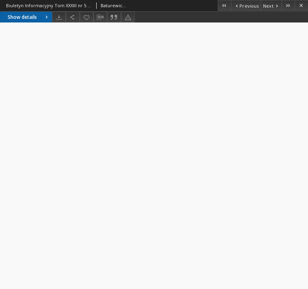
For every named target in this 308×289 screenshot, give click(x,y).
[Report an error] (128, 17)
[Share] (72, 17)
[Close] (301, 5)
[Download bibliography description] (100, 17)
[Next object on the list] (271, 5)
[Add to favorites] (86, 17)
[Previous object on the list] (246, 5)
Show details (29, 17)
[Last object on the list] (288, 5)
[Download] (59, 17)
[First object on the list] (224, 5)
